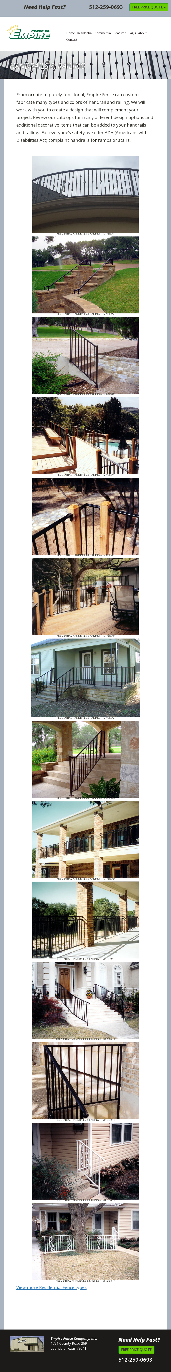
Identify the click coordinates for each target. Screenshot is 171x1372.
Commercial (103, 33)
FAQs (132, 33)
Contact (71, 39)
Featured (120, 33)
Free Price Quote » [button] (149, 7)
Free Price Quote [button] (136, 1349)
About (142, 33)
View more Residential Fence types (51, 1287)
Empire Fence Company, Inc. (37, 34)
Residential (84, 33)
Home (70, 33)
